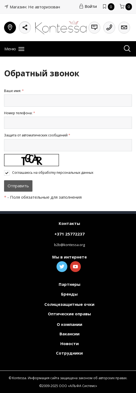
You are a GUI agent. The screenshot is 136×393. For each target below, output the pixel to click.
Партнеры (69, 284)
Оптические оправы (69, 313)
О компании (69, 324)
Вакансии (69, 333)
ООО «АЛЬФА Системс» (78, 386)
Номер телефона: (19, 113)
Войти (88, 6)
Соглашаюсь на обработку (52, 172)
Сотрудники (69, 353)
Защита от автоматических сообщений (37, 135)
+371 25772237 (69, 234)
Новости (69, 343)
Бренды (69, 294)
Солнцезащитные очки (69, 304)
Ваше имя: (14, 91)
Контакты (69, 223)
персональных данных (75, 172)
